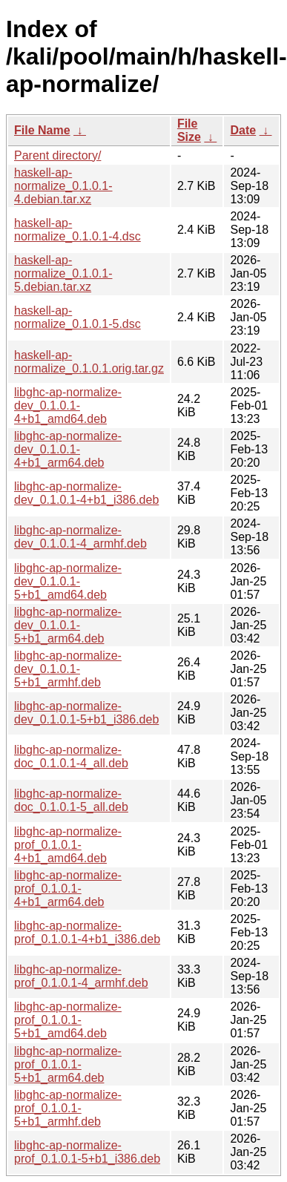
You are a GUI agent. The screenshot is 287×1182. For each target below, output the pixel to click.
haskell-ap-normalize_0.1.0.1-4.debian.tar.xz (63, 186)
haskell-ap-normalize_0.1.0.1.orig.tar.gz (89, 362)
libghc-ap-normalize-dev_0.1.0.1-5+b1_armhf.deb (68, 669)
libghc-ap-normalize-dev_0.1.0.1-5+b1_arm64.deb (68, 625)
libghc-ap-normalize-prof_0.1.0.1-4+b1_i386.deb (87, 932)
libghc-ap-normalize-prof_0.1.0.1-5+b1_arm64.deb (68, 1064)
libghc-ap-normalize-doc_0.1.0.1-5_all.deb (71, 800)
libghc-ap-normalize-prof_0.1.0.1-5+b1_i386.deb (87, 1152)
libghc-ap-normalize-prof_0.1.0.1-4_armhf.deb (81, 976)
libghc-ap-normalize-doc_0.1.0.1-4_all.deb (71, 756)
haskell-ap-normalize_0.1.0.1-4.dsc (77, 230)
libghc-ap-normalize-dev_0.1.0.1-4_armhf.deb (80, 537)
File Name (42, 130)
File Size (189, 130)
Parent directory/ (57, 155)
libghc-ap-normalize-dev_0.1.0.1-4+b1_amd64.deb (68, 405)
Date (243, 130)
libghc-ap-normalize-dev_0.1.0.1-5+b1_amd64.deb (68, 581)
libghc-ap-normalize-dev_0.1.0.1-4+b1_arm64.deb (68, 449)
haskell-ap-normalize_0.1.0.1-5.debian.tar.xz (63, 273)
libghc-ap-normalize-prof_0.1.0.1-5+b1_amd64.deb (68, 1020)
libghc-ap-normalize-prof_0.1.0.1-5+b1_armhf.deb (68, 1108)
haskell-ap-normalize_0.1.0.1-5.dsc (77, 317)
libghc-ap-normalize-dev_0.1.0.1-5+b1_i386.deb (86, 713)
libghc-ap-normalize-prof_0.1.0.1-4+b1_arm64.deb (68, 888)
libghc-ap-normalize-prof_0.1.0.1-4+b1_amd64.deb (68, 844)
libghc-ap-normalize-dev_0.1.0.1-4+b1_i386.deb (86, 493)
